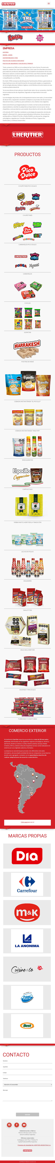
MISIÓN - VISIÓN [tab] (7, 55)
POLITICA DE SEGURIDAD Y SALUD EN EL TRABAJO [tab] (18, 63)
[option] (15, 38)
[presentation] (17, 1106)
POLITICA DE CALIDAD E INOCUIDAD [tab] (13, 60)
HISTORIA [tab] (5, 52)
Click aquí (24, 822)
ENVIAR (27, 1114)
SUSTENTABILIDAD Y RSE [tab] (10, 58)
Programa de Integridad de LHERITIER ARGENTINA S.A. (34, 1145)
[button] (4, 19)
